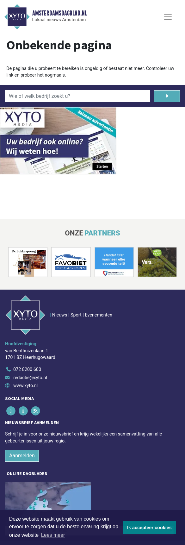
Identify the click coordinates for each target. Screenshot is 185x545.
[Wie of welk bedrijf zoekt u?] (77, 96)
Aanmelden (22, 456)
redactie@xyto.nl (30, 377)
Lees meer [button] (53, 535)
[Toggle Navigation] (168, 17)
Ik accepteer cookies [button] (149, 527)
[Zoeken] (167, 96)
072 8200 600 (27, 369)
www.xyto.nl (25, 385)
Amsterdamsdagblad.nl (59, 13)
